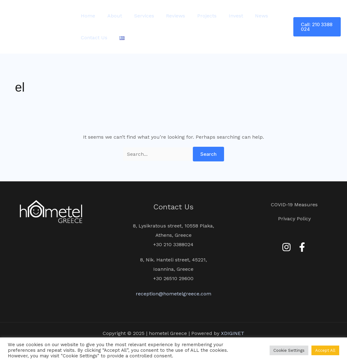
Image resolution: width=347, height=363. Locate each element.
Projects (197, 16)
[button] (316, 26)
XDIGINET (232, 333)
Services (139, 16)
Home (87, 16)
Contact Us (93, 38)
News (248, 16)
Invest (224, 16)
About (111, 16)
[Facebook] (302, 247)
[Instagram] (286, 247)
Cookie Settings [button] (289, 350)
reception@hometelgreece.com (173, 294)
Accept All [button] (325, 350)
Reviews (168, 16)
